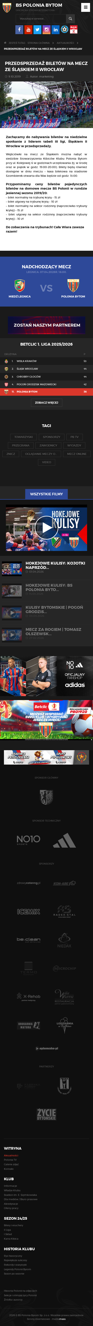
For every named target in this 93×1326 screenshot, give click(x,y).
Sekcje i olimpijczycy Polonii (20, 1295)
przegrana (20, 445)
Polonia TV (10, 1159)
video (46, 462)
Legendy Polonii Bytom (17, 1269)
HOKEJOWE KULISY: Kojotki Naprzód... (46, 567)
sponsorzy (51, 437)
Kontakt (9, 1168)
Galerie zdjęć (11, 1164)
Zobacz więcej (46, 402)
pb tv (75, 437)
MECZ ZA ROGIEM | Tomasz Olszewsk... (46, 633)
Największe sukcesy (15, 1260)
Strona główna (39, 42)
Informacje (10, 1185)
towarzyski (23, 437)
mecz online (76, 454)
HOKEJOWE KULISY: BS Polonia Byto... (46, 589)
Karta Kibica (11, 1238)
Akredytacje (11, 1203)
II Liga (7, 1229)
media (59, 1319)
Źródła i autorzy (13, 1299)
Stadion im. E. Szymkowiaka (20, 1194)
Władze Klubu (12, 1190)
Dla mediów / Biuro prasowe (20, 1199)
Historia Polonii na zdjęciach (20, 1290)
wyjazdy (74, 445)
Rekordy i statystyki (15, 1264)
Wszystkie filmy (46, 494)
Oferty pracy (11, 1208)
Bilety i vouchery (13, 1225)
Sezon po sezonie (14, 1273)
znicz (11, 454)
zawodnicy (48, 445)
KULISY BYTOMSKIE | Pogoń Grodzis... (46, 611)
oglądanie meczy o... (41, 454)
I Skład (8, 1234)
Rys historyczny (13, 1255)
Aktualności (65, 42)
